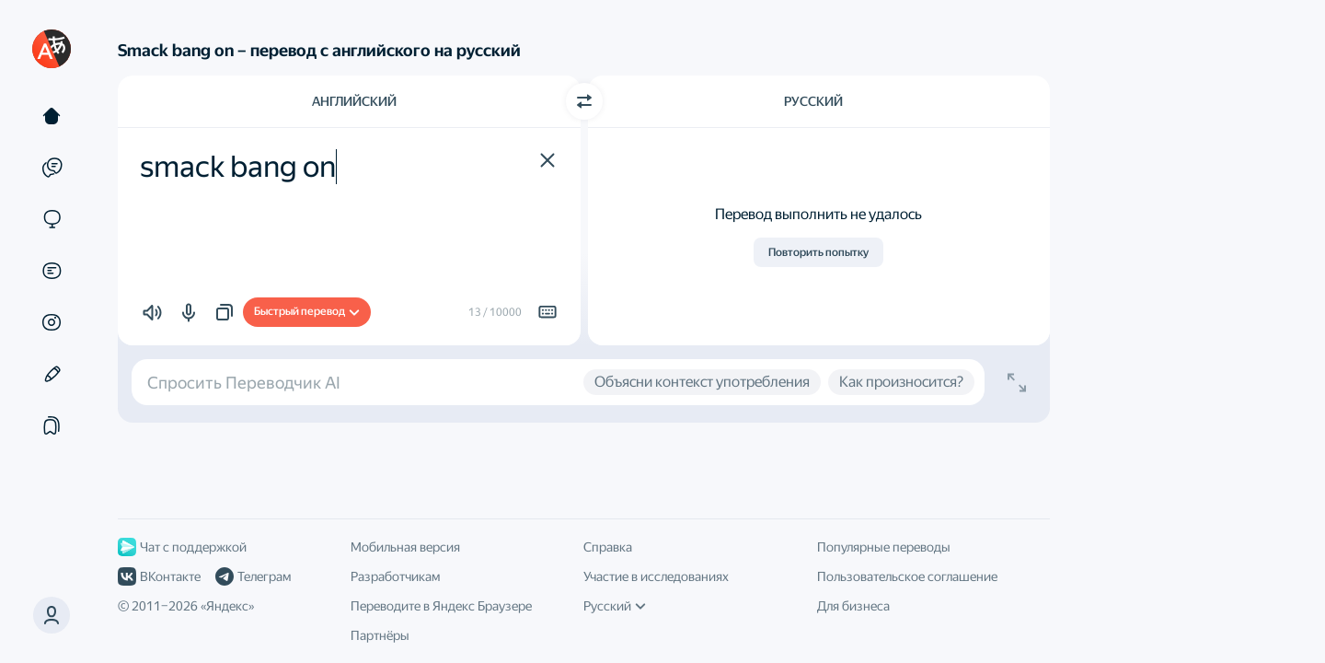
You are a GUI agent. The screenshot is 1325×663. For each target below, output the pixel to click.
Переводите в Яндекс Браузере (441, 606)
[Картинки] (51, 322)
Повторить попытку (818, 252)
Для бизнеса (853, 606)
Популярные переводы (884, 547)
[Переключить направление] (584, 101)
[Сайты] (51, 219)
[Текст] (51, 116)
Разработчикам (395, 576)
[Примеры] (51, 167)
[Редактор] (51, 373)
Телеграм (253, 576)
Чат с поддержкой (182, 547)
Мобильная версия (405, 547)
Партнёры (380, 635)
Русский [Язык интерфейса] (614, 606)
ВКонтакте (159, 576)
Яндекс (227, 606)
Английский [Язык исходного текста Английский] (354, 101)
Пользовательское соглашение (907, 576)
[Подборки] (51, 425)
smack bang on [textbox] (238, 166)
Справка (607, 547)
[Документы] (51, 270)
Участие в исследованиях (656, 576)
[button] (547, 160)
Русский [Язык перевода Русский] (813, 101)
